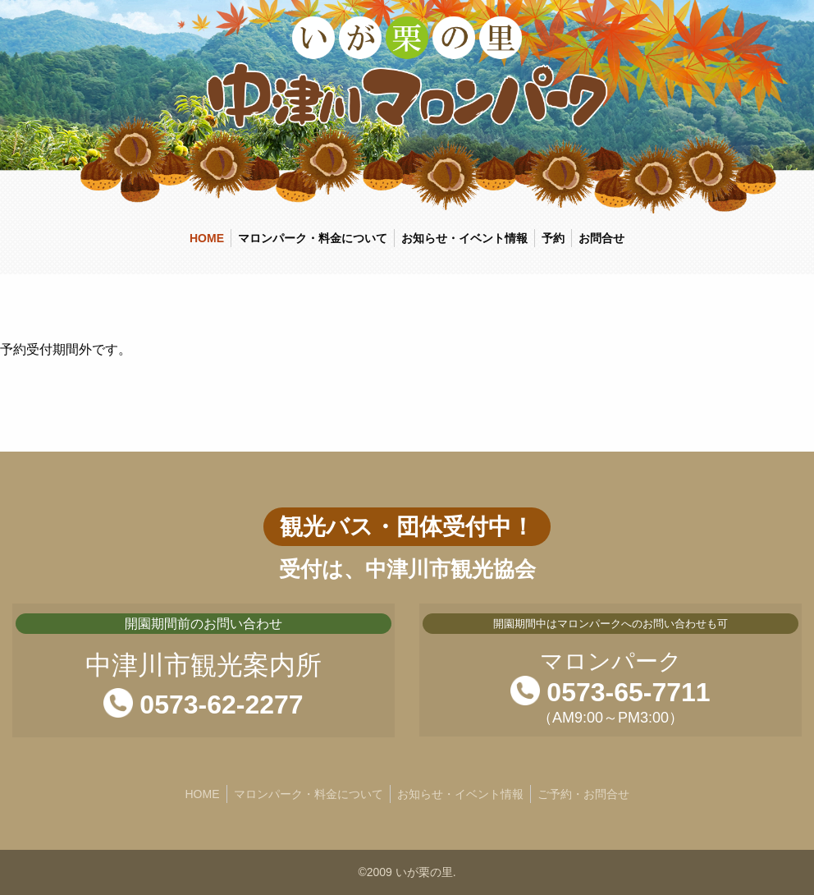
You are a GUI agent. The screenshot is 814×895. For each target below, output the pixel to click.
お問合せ (601, 238)
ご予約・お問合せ (583, 794)
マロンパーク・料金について (312, 238)
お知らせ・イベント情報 (464, 238)
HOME (207, 238)
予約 (553, 238)
